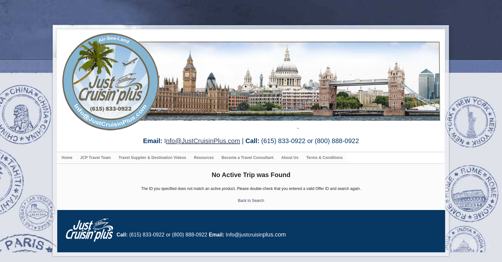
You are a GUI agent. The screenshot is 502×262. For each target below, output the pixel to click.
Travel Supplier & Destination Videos (152, 157)
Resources (204, 157)
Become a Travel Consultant (247, 157)
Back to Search (251, 200)
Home (67, 157)
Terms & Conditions (324, 157)
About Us (289, 157)
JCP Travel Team (95, 157)
